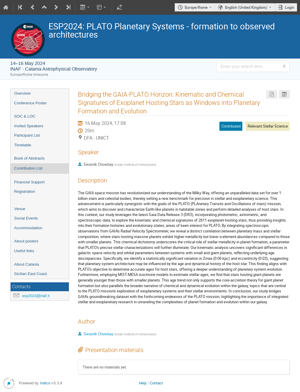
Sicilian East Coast (30, 274)
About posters (26, 241)
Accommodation (28, 228)
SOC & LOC (25, 116)
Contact (156, 383)
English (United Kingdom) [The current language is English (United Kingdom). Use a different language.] (246, 7)
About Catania (26, 264)
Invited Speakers (28, 126)
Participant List (27, 135)
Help (142, 383)
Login (289, 7)
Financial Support (29, 182)
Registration (24, 191)
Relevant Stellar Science (268, 126)
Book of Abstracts (29, 158)
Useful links (24, 251)
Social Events (26, 218)
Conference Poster (30, 103)
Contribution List (28, 168)
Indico (45, 383)
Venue (19, 209)
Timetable (22, 145)
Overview (22, 93)
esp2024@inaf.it (36, 295)
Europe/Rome (196, 7)
